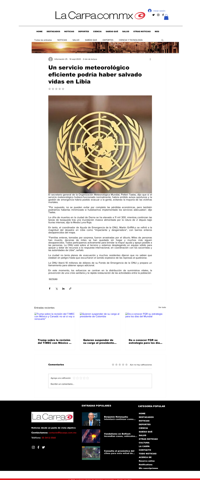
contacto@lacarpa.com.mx (62, 432)
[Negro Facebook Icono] (163, 14)
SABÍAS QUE (91, 40)
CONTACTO (145, 450)
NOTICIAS (62, 40)
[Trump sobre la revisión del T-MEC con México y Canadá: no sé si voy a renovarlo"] (54, 324)
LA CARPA (144, 446)
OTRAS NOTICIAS (148, 439)
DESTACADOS (146, 417)
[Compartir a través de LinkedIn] (63, 288)
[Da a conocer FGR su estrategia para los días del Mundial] (145, 324)
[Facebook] (38, 447)
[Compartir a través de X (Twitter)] (56, 288)
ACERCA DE (145, 457)
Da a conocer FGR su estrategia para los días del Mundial (145, 341)
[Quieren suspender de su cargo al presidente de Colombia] (100, 324)
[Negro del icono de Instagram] (158, 14)
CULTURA (144, 443)
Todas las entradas (43, 40)
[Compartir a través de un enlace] (70, 288)
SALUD (76, 40)
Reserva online (147, 461)
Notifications (146, 464)
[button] (166, 17)
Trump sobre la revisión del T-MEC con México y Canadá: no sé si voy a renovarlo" (54, 341)
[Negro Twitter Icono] (153, 14)
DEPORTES (108, 40)
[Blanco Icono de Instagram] (33, 447)
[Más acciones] (150, 59)
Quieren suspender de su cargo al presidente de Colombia (98, 341)
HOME (142, 413)
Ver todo (162, 307)
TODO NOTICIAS (147, 453)
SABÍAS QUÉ (145, 432)
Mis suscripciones (148, 468)
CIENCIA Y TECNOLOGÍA (131, 40)
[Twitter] (43, 447)
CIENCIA (143, 428)
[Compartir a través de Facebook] (49, 288)
